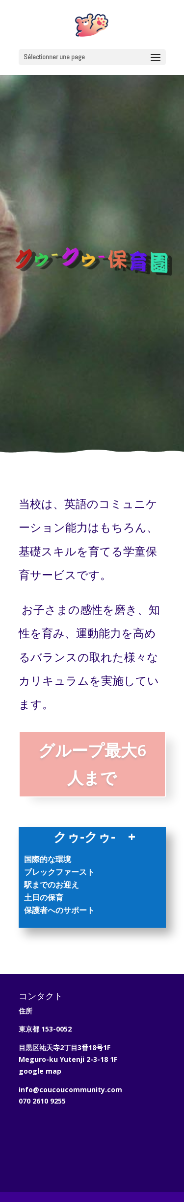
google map (40, 1071)
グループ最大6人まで (92, 764)
